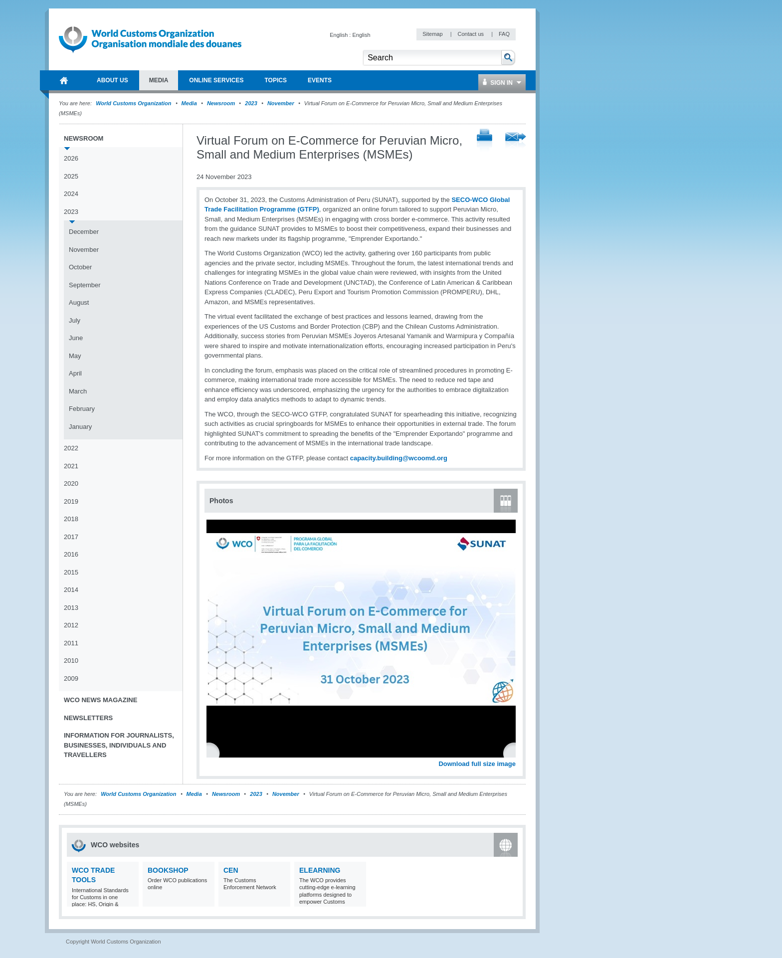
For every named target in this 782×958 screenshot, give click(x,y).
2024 (71, 193)
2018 (71, 519)
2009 (71, 678)
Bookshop (168, 870)
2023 (251, 103)
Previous (215, 753)
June (76, 338)
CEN (230, 870)
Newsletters (88, 718)
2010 (71, 660)
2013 (71, 607)
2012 (71, 625)
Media (189, 103)
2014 (71, 589)
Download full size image (477, 763)
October (80, 267)
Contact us (471, 34)
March (78, 391)
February (82, 408)
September (85, 285)
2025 (71, 176)
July (74, 320)
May (75, 356)
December (84, 231)
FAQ (504, 34)
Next (514, 753)
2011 (71, 643)
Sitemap (433, 34)
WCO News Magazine (100, 700)
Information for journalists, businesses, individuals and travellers (119, 745)
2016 (71, 554)
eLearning (319, 870)
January (80, 426)
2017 (71, 537)
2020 (71, 483)
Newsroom (221, 103)
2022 (71, 448)
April (75, 373)
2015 (71, 572)
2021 (71, 466)
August (79, 302)
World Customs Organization (134, 103)
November (280, 103)
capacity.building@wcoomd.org (398, 458)
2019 (71, 501)
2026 (71, 158)
